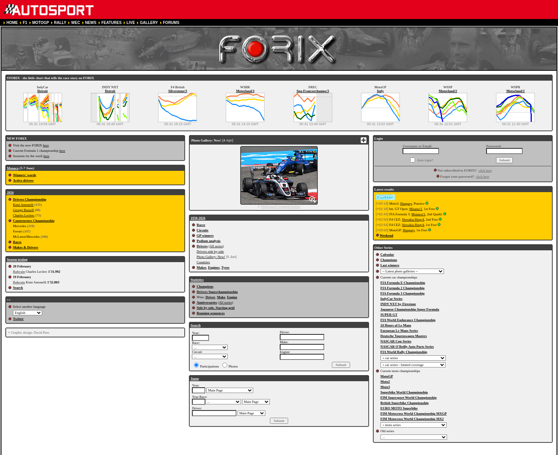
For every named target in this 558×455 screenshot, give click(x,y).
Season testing (17, 259)
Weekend (386, 235)
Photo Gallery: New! (211, 257)
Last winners (389, 265)
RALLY (60, 23)
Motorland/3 (245, 91)
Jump (194, 378)
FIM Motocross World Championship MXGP (413, 413)
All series (216, 246)
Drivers (202, 246)
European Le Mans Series (399, 330)
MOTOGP (40, 23)
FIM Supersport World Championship (408, 397)
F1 (25, 23)
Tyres (225, 267)
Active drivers (23, 180)
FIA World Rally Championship (403, 352)
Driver (210, 297)
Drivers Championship (29, 199)
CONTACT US (215, 452)
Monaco (13, 168)
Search (18, 288)
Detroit (42, 91)
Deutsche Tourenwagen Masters (403, 336)
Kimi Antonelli (23, 205)
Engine (232, 297)
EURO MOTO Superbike (399, 408)
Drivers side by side (210, 251)
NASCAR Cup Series (396, 341)
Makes (201, 267)
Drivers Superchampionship (217, 292)
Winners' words (24, 175)
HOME (12, 23)
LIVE (131, 23)
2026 (10, 192)
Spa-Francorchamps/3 (312, 91)
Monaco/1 (418, 214)
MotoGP (386, 376)
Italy (380, 91)
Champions (205, 286)
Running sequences (211, 313)
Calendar (387, 254)
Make (221, 297)
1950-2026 (197, 218)
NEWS (91, 23)
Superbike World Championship (404, 392)
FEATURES (111, 23)
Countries (203, 262)
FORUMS (171, 23)
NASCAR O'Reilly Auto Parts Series (407, 346)
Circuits (202, 230)
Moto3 (385, 387)
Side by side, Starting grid (216, 308)
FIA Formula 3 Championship (402, 293)
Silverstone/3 (177, 91)
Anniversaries (207, 302)
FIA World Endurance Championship (408, 320)
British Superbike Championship (404, 403)
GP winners (205, 235)
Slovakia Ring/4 (413, 219)
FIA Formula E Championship (402, 283)
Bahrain (19, 272)
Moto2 (385, 381)
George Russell (23, 210)
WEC (75, 23)
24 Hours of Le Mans (395, 325)
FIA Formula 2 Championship (402, 288)
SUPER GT (389, 315)
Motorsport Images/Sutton (281, 206)
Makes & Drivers (25, 247)
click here (485, 170)
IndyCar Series (391, 299)
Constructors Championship (33, 221)
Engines (214, 267)
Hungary (406, 203)
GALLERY (149, 23)
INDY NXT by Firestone (398, 304)
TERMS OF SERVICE (108, 452)
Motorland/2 (448, 91)
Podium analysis (208, 241)
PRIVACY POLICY (147, 452)
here (46, 145)
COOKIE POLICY (183, 452)
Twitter (18, 319)
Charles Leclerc (24, 215)
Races (17, 242)
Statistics (197, 280)
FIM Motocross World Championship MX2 (412, 419)
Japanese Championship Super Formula (409, 309)
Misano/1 (415, 209)
